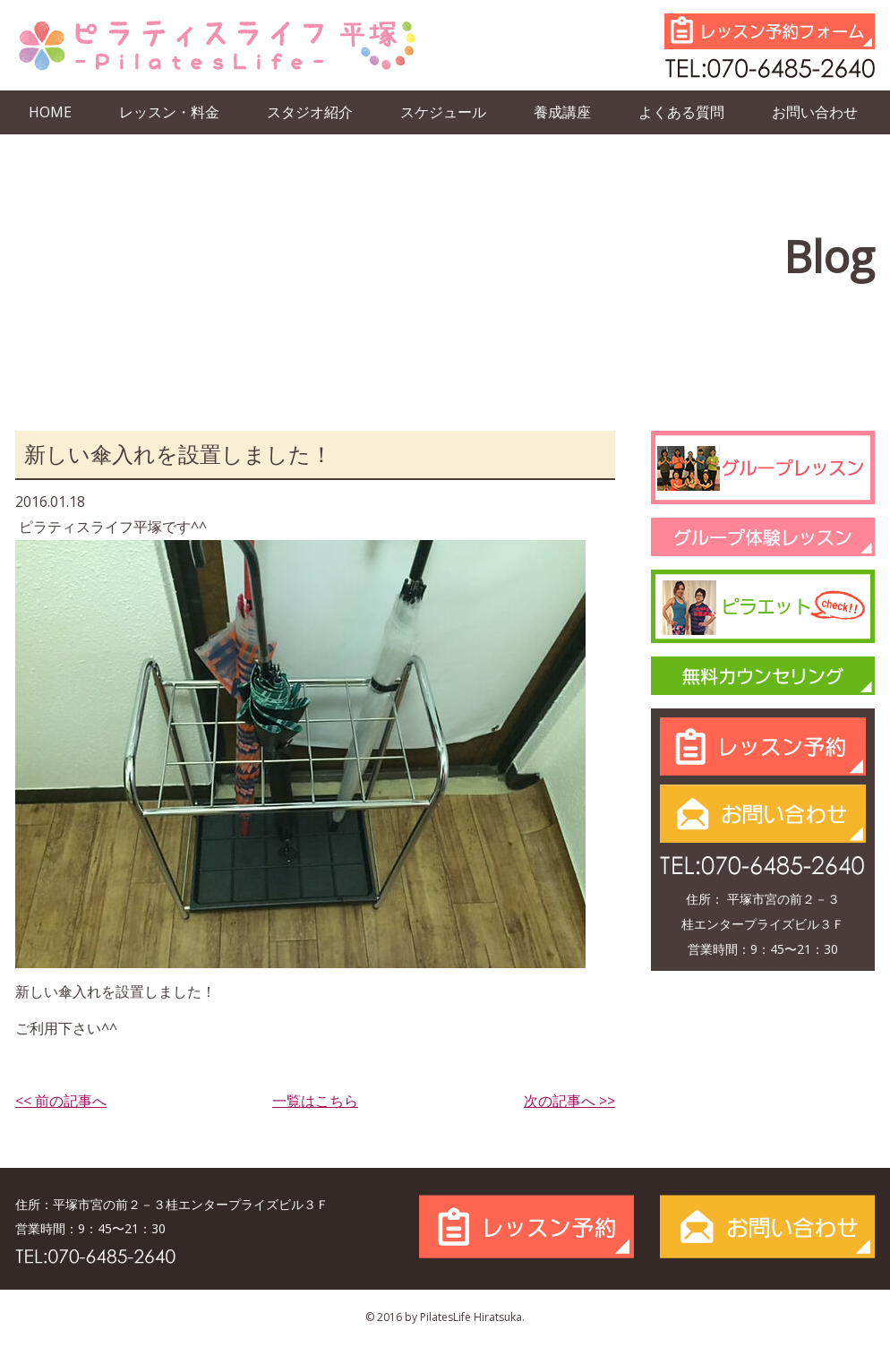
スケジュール (443, 112)
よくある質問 (681, 112)
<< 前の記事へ (61, 1101)
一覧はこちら (315, 1101)
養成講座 (562, 112)
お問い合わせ (815, 112)
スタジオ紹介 (310, 112)
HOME (50, 112)
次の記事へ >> (569, 1101)
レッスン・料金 (169, 112)
